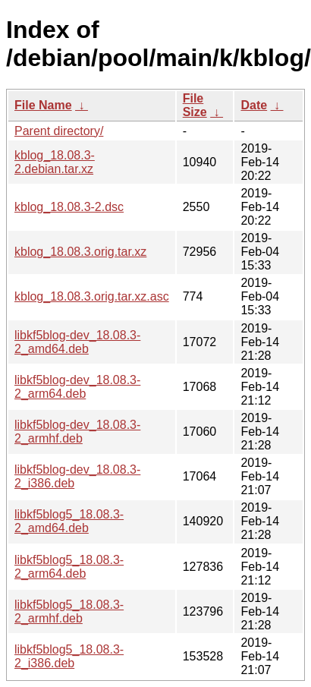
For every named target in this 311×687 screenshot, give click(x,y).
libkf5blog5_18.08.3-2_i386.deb (69, 656)
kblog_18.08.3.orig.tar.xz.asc (91, 296)
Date (253, 105)
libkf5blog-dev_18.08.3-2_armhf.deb (77, 431)
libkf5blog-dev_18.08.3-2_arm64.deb (77, 386)
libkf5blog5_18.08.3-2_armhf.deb (69, 611)
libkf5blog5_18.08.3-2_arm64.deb (69, 566)
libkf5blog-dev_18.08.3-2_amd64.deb (77, 342)
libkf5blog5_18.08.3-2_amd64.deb (69, 521)
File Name (43, 105)
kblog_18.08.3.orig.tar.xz (80, 251)
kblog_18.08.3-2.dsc (69, 206)
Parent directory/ (58, 130)
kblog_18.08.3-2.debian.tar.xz (54, 162)
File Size (195, 105)
